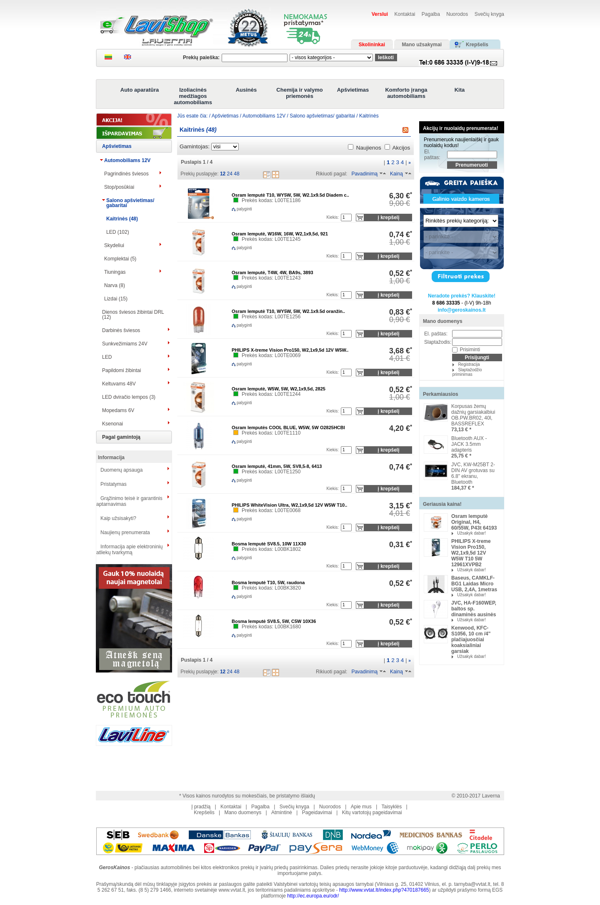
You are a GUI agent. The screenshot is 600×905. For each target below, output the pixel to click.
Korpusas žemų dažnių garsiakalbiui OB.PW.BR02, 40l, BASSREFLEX (473, 415)
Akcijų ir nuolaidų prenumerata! (460, 128)
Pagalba (431, 14)
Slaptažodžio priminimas (467, 372)
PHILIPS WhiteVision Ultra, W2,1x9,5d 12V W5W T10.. (289, 505)
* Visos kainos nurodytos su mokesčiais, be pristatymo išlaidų (247, 796)
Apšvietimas (353, 90)
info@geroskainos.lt (461, 310)
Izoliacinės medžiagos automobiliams (193, 96)
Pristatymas (113, 484)
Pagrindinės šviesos (126, 174)
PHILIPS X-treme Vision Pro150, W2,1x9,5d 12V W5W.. (290, 350)
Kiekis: (333, 217)
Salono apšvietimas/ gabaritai (130, 203)
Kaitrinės (369, 116)
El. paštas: (432, 154)
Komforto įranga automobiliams (406, 93)
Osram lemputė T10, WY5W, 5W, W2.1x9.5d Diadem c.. (290, 195)
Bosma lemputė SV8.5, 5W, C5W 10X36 (274, 621)
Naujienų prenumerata (125, 532)
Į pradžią (200, 807)
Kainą (396, 174)
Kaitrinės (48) (122, 219)
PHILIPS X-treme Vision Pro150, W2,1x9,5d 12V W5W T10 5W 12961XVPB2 (471, 553)
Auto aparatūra (139, 90)
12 (222, 174)
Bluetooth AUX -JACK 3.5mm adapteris (469, 444)
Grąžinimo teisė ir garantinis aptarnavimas (129, 501)
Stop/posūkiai (119, 187)
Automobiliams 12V (127, 160)
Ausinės (246, 90)
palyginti (237, 209)
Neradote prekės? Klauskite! (461, 296)
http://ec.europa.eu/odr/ (313, 896)
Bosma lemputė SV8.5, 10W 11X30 (269, 543)
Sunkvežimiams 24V (125, 344)
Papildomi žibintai (121, 370)
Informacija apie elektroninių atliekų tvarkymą (129, 549)
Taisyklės (392, 807)
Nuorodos (457, 14)
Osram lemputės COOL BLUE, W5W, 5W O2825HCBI (288, 427)
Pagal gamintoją (121, 437)
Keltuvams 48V (119, 384)
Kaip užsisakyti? (118, 518)
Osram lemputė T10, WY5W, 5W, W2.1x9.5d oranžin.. (288, 311)
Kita (460, 90)
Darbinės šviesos (121, 330)
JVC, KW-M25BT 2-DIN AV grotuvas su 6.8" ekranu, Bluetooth (473, 473)
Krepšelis (204, 812)
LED (107, 357)
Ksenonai (112, 424)
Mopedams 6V (118, 410)
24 (229, 174)
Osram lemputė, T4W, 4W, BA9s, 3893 (272, 272)
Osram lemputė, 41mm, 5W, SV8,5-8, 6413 (277, 466)
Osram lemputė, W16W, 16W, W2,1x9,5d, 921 (280, 233)
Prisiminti (470, 349)
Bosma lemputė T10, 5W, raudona (268, 582)
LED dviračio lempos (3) (128, 397)
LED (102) (117, 232)
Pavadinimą (364, 174)
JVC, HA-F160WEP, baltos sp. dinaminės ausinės (473, 609)
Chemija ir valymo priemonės (299, 93)
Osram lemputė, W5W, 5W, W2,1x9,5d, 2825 (278, 388)
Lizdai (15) (116, 299)
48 (236, 174)
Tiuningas (115, 272)
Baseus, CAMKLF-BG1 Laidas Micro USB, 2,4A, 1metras (474, 583)
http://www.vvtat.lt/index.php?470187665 (384, 890)
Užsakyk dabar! (471, 533)
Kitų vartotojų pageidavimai (372, 812)
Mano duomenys (442, 321)
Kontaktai (404, 14)
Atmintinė (281, 812)
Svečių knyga (489, 14)
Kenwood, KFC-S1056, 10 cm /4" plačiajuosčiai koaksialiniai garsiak (470, 639)
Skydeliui (114, 245)
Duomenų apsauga (121, 470)
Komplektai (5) (120, 259)
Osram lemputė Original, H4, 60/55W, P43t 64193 (474, 522)
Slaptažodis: (437, 342)
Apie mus (361, 807)
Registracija (469, 364)
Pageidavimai (317, 812)
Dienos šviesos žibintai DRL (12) (133, 314)
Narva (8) (114, 285)
